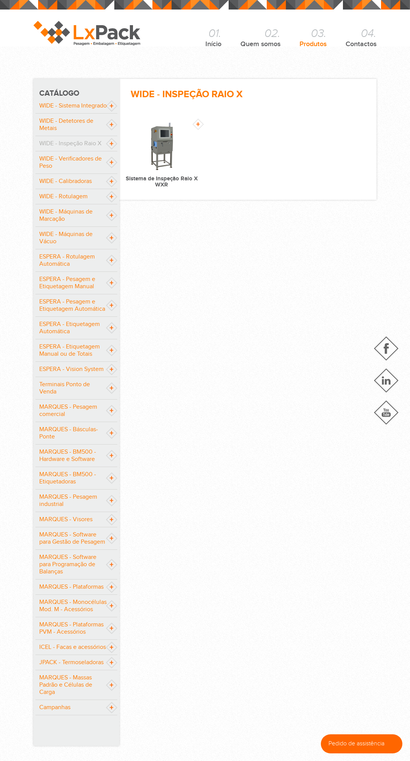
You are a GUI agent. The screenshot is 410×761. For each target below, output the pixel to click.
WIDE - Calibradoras (65, 181)
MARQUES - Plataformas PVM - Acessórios (71, 628)
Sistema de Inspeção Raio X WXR (162, 182)
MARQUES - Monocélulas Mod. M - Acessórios (73, 606)
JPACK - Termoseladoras (71, 662)
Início (213, 37)
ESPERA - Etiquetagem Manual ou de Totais (69, 350)
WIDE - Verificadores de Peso (70, 162)
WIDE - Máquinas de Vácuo (66, 238)
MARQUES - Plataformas (71, 587)
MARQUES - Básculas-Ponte (68, 433)
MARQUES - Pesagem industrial (68, 500)
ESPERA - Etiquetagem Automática (69, 328)
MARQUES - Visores (66, 519)
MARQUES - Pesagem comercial (68, 410)
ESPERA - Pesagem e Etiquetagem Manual (67, 283)
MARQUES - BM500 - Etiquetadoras (67, 478)
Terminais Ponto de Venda (64, 388)
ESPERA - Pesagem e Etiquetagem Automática (72, 305)
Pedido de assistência (363, 744)
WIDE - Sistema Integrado (73, 105)
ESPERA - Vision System (71, 369)
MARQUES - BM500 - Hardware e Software (67, 455)
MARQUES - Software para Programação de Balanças (67, 564)
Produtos (313, 37)
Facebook (386, 348)
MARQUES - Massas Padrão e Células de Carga (65, 685)
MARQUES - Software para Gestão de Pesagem (72, 538)
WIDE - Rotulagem (63, 196)
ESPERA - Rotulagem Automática (67, 260)
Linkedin (386, 380)
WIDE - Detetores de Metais (66, 124)
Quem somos (260, 37)
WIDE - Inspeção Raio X (70, 143)
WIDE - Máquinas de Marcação (66, 215)
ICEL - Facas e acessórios (72, 647)
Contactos (361, 37)
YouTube (386, 412)
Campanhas (54, 707)
